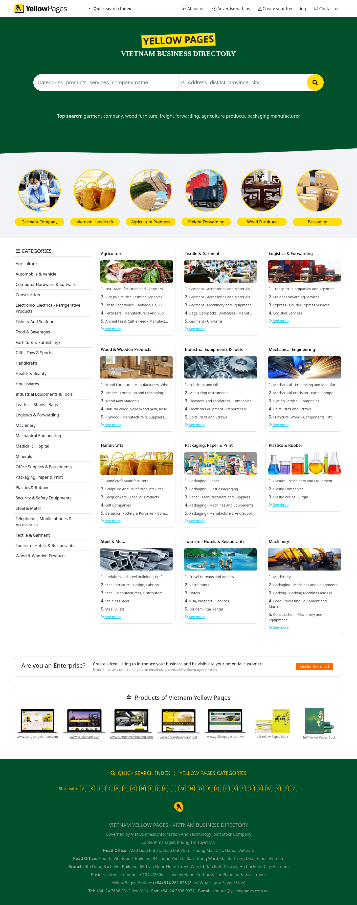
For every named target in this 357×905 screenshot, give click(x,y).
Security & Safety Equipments (43, 498)
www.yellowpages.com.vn (225, 736)
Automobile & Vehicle (36, 274)
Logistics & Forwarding (37, 415)
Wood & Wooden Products (40, 556)
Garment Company (39, 222)
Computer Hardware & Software (46, 284)
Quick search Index (110, 8)
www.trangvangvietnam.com (37, 736)
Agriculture (26, 263)
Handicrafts (27, 363)
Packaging (317, 222)
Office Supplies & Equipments (44, 467)
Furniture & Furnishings (38, 342)
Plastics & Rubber (32, 487)
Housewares (27, 384)
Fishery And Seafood (35, 321)
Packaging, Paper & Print (39, 477)
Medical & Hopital (32, 446)
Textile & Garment (33, 535)
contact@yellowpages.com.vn (192, 669)
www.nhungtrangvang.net (178, 737)
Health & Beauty (31, 373)
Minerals (24, 456)
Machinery (26, 425)
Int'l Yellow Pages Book (319, 737)
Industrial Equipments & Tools (44, 394)
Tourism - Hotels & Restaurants (45, 545)
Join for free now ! (314, 666)
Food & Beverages (33, 332)
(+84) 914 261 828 (170, 883)
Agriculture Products (150, 222)
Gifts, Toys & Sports (34, 352)
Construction (28, 295)
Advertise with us (231, 8)
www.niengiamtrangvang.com (131, 737)
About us (193, 8)
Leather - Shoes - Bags (37, 404)
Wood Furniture (262, 222)
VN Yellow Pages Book (272, 736)
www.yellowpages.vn (84, 737)
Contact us (326, 8)
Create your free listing (282, 8)
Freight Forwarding (206, 222)
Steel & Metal (28, 508)
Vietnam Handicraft (95, 222)
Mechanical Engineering (38, 435)
